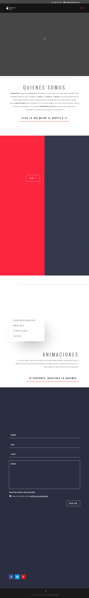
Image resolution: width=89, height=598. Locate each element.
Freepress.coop (52, 595)
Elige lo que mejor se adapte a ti (44, 118)
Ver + (33, 178)
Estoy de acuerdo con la (30, 496)
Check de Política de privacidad (23, 492)
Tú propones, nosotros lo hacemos (53, 378)
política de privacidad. (39, 496)
